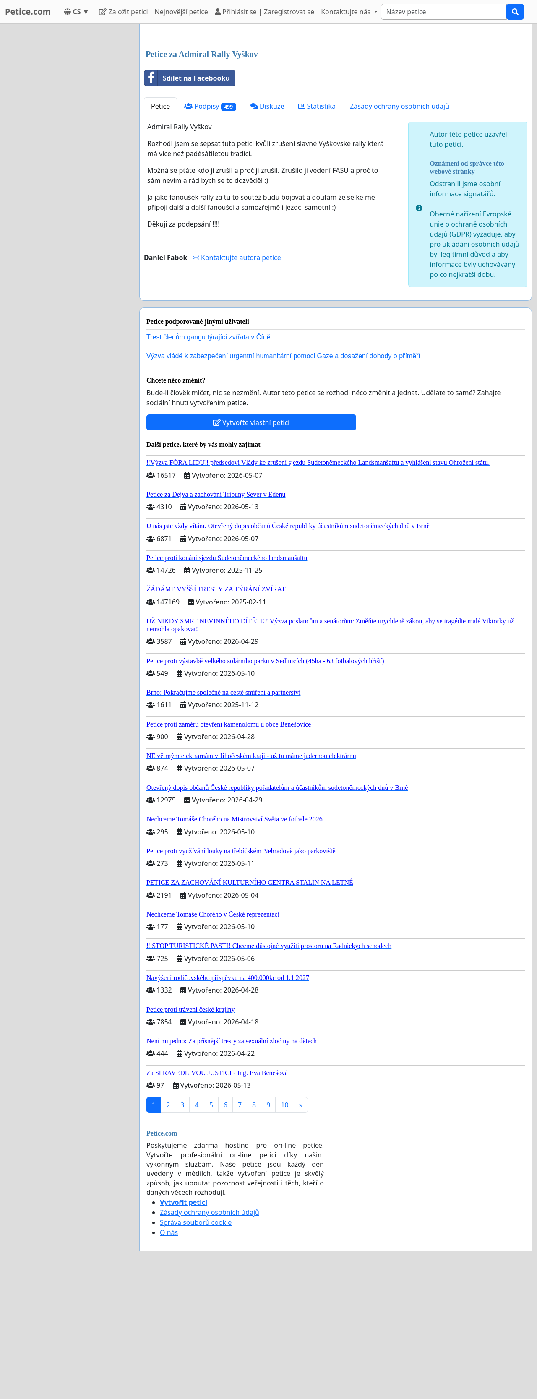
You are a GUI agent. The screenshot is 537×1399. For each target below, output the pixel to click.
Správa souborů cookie (196, 1339)
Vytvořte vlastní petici (251, 539)
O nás (169, 1350)
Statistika (317, 223)
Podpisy (210, 224)
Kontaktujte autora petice (237, 375)
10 (284, 1222)
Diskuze (267, 223)
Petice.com (28, 11)
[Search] (444, 12)
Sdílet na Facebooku (187, 195)
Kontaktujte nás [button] (346, 11)
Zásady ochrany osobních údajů (399, 223)
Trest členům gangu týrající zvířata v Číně (208, 454)
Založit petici (123, 11)
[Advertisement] (335, 96)
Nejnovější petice (181, 11)
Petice (160, 223)
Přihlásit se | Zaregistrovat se (264, 11)
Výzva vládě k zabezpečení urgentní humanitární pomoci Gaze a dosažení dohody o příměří (283, 473)
